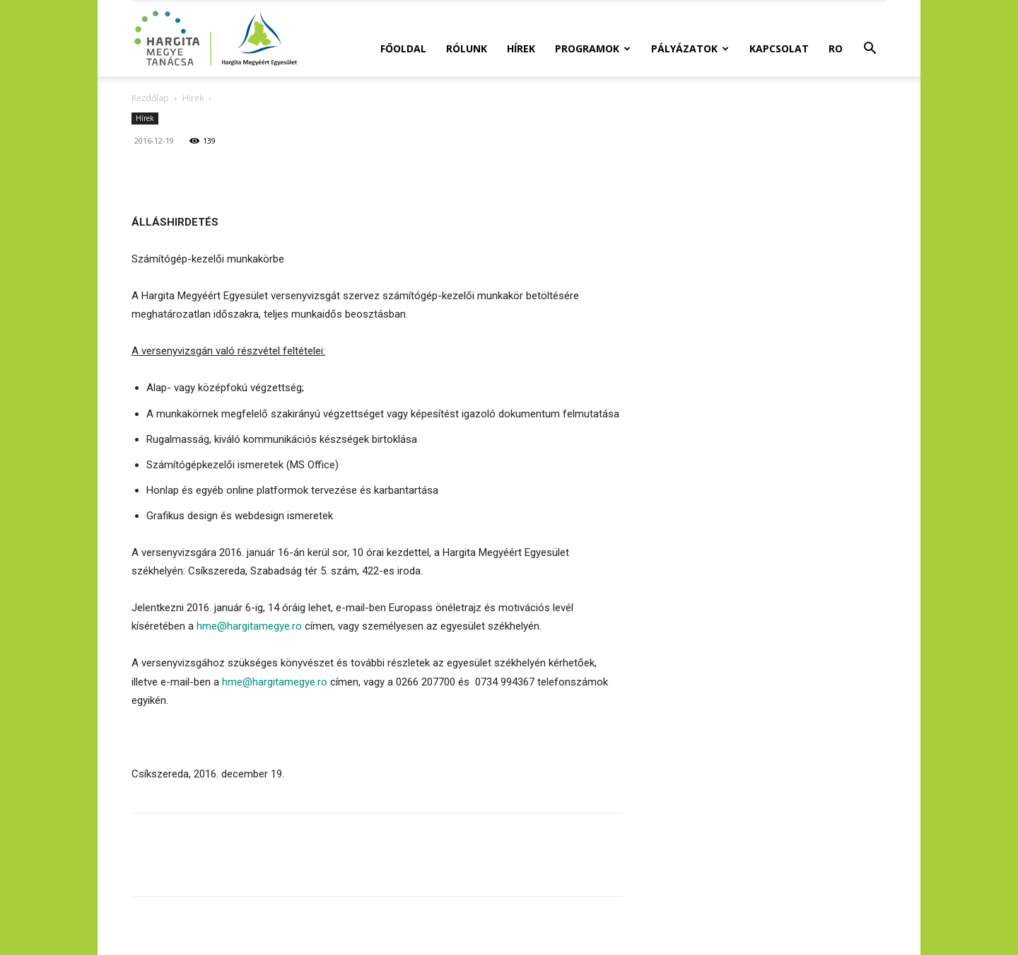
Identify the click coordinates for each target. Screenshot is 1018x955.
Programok (593, 48)
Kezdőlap (150, 98)
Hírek (521, 48)
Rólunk (466, 48)
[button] (870, 50)
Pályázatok (690, 48)
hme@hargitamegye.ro (249, 626)
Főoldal (403, 48)
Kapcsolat (779, 48)
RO (836, 48)
